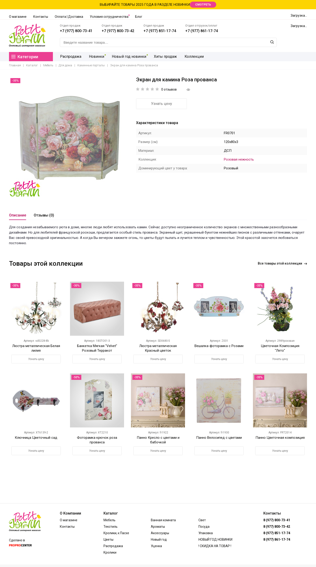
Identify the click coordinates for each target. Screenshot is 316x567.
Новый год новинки (127, 56)
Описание (17, 215)
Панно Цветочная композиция (280, 438)
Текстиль (110, 526)
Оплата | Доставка (69, 16)
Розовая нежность (239, 159)
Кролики (109, 552)
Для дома (65, 65)
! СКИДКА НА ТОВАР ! (214, 546)
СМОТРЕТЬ (203, 4)
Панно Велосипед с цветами (219, 438)
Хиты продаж (163, 56)
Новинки (95, 56)
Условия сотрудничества (109, 16)
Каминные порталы (91, 65)
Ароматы (158, 526)
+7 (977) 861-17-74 (201, 31)
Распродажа (70, 56)
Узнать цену (161, 103)
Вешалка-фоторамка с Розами (218, 346)
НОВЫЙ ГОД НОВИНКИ (215, 539)
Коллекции (191, 56)
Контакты (40, 16)
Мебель (48, 65)
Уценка (156, 546)
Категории (24, 56)
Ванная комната (163, 520)
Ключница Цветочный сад (36, 438)
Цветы (108, 539)
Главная (15, 65)
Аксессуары (160, 533)
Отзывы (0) (44, 215)
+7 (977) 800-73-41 (76, 31)
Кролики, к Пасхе (116, 533)
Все (282, 263)
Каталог (32, 65)
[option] (69, 137)
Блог (138, 16)
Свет (202, 520)
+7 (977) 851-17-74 (159, 31)
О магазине (18, 16)
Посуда (204, 526)
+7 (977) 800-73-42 (118, 31)
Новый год (159, 539)
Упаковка (205, 533)
